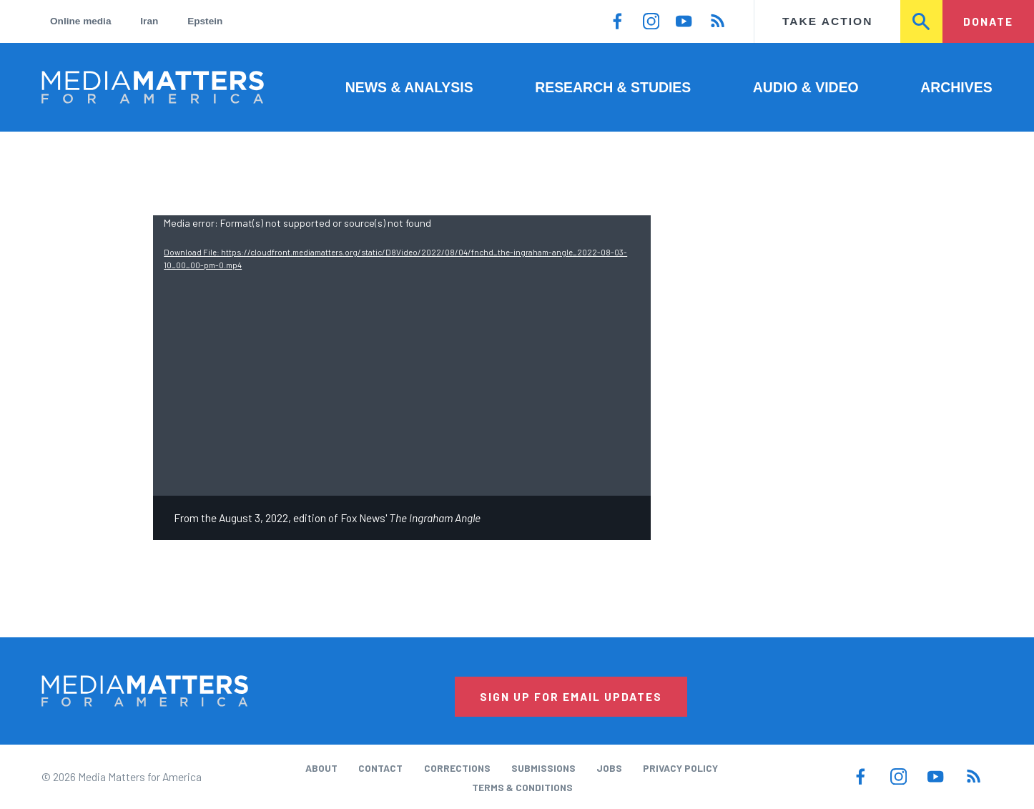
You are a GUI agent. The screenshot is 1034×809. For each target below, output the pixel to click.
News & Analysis (409, 87)
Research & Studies (613, 87)
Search (922, 21)
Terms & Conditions (522, 787)
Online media (80, 21)
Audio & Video (806, 87)
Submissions (543, 768)
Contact (380, 768)
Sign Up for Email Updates (571, 696)
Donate (988, 21)
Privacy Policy (680, 768)
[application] (402, 355)
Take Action (827, 21)
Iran (149, 21)
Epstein (204, 21)
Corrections (457, 768)
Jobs (609, 768)
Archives (956, 87)
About (321, 768)
